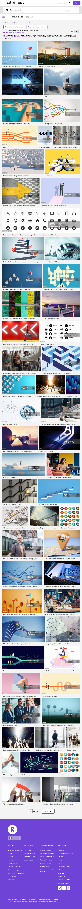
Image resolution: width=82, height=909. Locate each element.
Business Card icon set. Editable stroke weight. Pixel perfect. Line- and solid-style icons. (31, 235)
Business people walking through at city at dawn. (52, 396)
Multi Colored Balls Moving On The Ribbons (18, 644)
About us (61, 850)
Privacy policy (34, 899)
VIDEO (33, 17)
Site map (57, 899)
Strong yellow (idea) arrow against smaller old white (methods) (23, 205)
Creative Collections (14, 866)
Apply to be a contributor (16, 873)
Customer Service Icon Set (69, 528)
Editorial (10, 857)
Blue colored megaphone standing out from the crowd (21, 614)
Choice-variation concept (47, 66)
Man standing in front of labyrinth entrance (57, 373)
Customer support (64, 883)
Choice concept (50, 97)
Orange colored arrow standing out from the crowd (20, 586)
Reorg (5, 147)
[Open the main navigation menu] (3, 3)
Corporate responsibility (66, 853)
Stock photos (12, 876)
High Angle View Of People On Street (59, 644)
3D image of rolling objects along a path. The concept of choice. (24, 528)
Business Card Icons (47, 344)
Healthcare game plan (28, 775)
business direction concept (14, 27)
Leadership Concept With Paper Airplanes (17, 396)
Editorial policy (23, 899)
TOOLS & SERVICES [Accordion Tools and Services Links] (47, 845)
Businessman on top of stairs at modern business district (63, 586)
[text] (30, 9)
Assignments (28, 860)
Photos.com (62, 876)
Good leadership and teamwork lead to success (60, 614)
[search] (8, 10)
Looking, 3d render (9, 477)
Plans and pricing (30, 853)
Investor (61, 863)
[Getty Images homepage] (15, 3)
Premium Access (29, 857)
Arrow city (6, 97)
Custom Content (13, 863)
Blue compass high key (10, 424)
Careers (60, 857)
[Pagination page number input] (29, 811)
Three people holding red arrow (13, 804)
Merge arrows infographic (53, 124)
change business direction (37, 27)
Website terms (12, 899)
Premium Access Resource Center (49, 870)
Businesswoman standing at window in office (50, 750)
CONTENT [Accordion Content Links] (11, 845)
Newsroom (61, 860)
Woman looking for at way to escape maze (17, 124)
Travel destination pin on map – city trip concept (60, 559)
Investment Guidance (53, 262)
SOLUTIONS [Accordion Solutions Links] (28, 845)
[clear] (52, 10)
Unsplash (61, 873)
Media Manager (45, 850)
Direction (49, 176)
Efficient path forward (49, 696)
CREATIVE (15, 17)
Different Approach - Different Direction (16, 289)
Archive (10, 860)
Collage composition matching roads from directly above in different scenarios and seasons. (33, 319)
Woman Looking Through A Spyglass (54, 205)
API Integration (45, 863)
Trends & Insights (46, 860)
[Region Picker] (14, 838)
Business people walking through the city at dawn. (19, 750)
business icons (64, 775)
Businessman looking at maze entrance (16, 176)
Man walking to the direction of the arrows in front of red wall (23, 344)
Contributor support (14, 870)
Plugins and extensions (47, 857)
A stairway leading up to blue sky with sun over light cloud (49, 528)
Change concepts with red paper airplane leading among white (23, 66)
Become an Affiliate (64, 880)
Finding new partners (10, 725)
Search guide (44, 866)
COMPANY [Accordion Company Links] (62, 845)
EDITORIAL (25, 17)
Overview (27, 850)
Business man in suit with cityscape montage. (17, 451)
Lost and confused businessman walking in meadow (59, 725)
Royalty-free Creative (15, 850)
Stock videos (12, 880)
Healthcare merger (9, 671)
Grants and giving (64, 866)
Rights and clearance (47, 853)
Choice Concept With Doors (12, 504)
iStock (60, 870)
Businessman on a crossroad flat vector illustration (60, 289)
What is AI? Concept (46, 451)
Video (10, 853)
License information (46, 899)
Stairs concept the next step (48, 504)
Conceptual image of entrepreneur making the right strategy (23, 696)
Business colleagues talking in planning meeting (58, 804)
